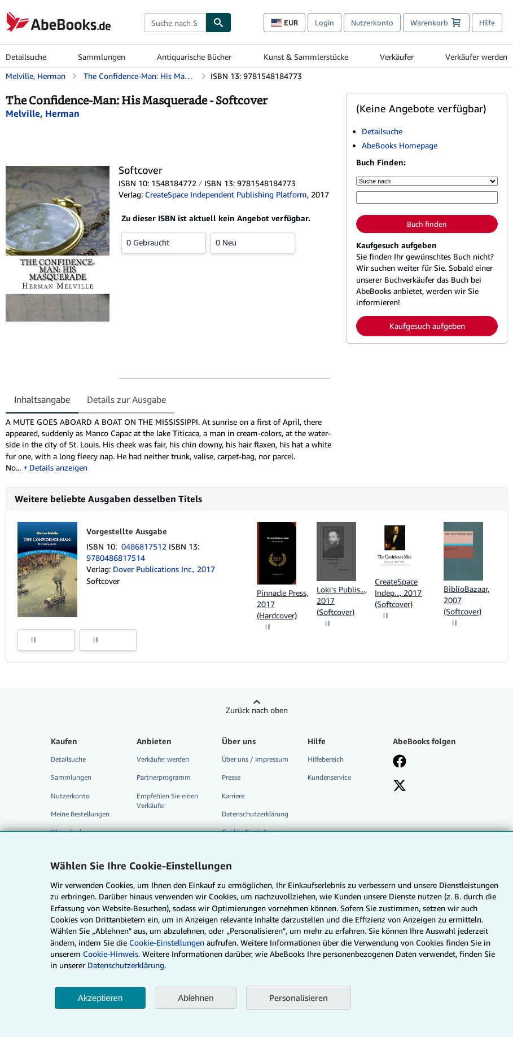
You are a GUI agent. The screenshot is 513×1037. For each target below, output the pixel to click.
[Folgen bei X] (399, 786)
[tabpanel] (171, 444)
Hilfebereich (326, 759)
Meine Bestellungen (80, 814)
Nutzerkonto (372, 22)
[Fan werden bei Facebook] (399, 762)
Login (324, 22)
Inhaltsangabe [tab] (42, 399)
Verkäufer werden (476, 56)
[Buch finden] (218, 22)
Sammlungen (101, 56)
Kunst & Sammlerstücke (306, 56)
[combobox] (174, 22)
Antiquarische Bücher (194, 56)
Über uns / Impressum (255, 759)
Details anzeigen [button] (58, 467)
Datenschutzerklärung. (126, 965)
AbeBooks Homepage (399, 145)
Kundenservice (329, 777)
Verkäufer (397, 56)
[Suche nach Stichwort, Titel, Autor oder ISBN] (427, 197)
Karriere (233, 796)
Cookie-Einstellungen (166, 942)
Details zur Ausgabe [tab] (126, 399)
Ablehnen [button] (195, 998)
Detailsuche (26, 56)
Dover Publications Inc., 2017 (164, 569)
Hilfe (487, 22)
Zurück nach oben (257, 710)
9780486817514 (115, 558)
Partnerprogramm (164, 777)
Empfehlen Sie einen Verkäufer (167, 801)
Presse (231, 777)
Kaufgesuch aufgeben (427, 326)
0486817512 (145, 546)
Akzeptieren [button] (100, 998)
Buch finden (427, 224)
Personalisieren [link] (298, 997)
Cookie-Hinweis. (111, 954)
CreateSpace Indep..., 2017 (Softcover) (398, 593)
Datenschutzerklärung (255, 814)
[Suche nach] (427, 181)
